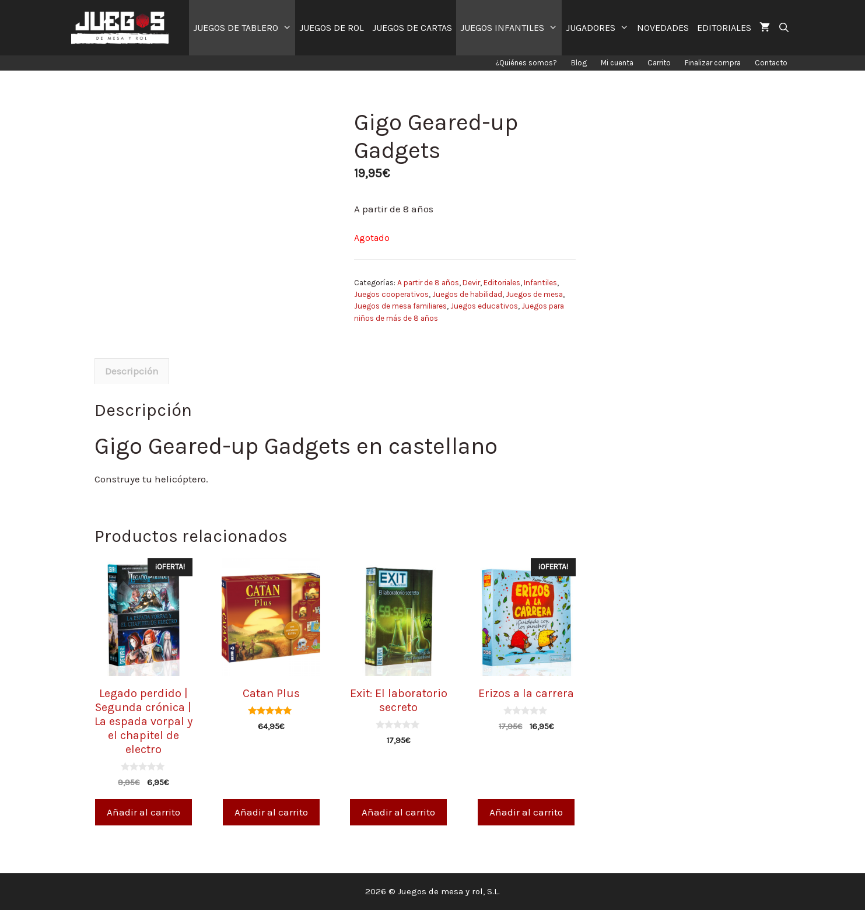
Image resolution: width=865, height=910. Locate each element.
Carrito (659, 62)
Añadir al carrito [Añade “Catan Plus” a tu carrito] (271, 812)
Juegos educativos (484, 306)
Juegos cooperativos (391, 294)
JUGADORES (599, 27)
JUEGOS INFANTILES (511, 27)
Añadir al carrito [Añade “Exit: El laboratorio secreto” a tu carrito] (398, 812)
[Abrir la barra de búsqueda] (784, 27)
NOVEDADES (663, 27)
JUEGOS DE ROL (331, 27)
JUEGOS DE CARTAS (412, 27)
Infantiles (540, 282)
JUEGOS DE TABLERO (244, 27)
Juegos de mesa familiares (400, 306)
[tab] (131, 371)
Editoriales (502, 282)
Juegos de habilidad (467, 294)
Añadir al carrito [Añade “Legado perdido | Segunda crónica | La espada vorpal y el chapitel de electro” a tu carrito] (143, 812)
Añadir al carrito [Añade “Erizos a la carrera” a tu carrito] (526, 812)
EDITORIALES (724, 27)
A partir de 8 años (428, 282)
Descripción (132, 371)
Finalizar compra (713, 62)
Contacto (771, 62)
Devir (471, 282)
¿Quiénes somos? (526, 62)
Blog (579, 62)
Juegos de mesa (534, 294)
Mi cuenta (617, 62)
